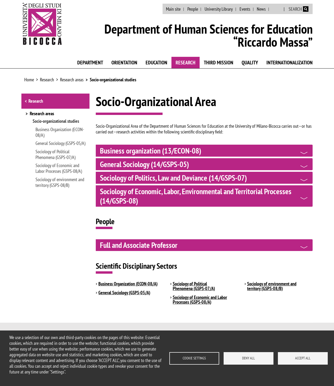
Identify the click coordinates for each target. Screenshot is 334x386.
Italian (276, 9)
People (192, 9)
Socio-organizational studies (113, 80)
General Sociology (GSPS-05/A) (60, 143)
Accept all (303, 358)
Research (185, 62)
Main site (173, 9)
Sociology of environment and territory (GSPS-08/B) (59, 182)
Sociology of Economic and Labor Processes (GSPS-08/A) (58, 168)
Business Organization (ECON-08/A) (59, 132)
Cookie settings (194, 358)
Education (156, 62)
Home (29, 80)
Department (90, 62)
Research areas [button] (42, 114)
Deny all (248, 358)
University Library (219, 9)
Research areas (72, 80)
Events (245, 9)
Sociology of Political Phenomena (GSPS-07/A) (55, 154)
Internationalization (289, 62)
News (261, 9)
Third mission (218, 62)
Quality (250, 62)
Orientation (124, 62)
